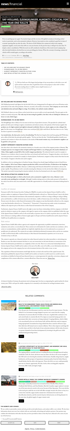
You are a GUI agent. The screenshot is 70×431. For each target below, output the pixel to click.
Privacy (32, 429)
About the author (6, 287)
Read (21, 336)
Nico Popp (26, 55)
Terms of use (51, 258)
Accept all (11, 422)
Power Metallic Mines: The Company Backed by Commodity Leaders (42, 379)
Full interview (19, 92)
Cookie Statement (40, 429)
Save (35, 422)
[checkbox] (1, 419)
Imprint (27, 429)
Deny (58, 422)
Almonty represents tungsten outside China (20, 71)
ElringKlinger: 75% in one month (15, 69)
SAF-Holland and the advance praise (17, 67)
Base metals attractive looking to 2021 (18, 73)
